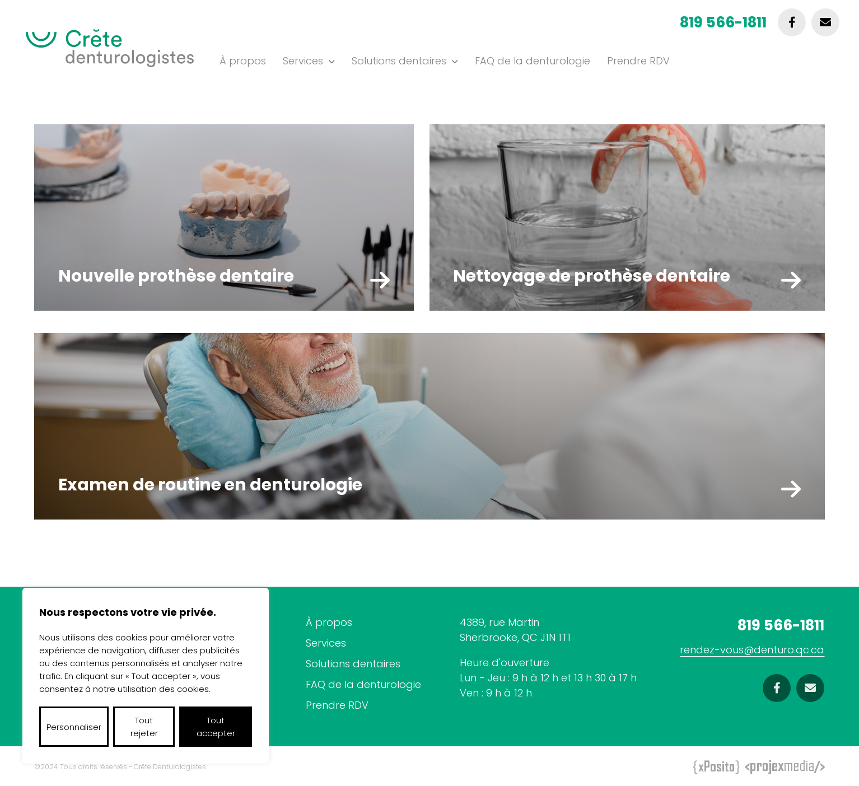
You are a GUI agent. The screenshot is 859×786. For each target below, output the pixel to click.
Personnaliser (73, 727)
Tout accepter (216, 726)
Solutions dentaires (399, 61)
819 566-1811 (723, 22)
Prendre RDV (638, 61)
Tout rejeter (144, 726)
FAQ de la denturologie (532, 61)
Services (303, 61)
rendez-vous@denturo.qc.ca (752, 650)
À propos (243, 61)
